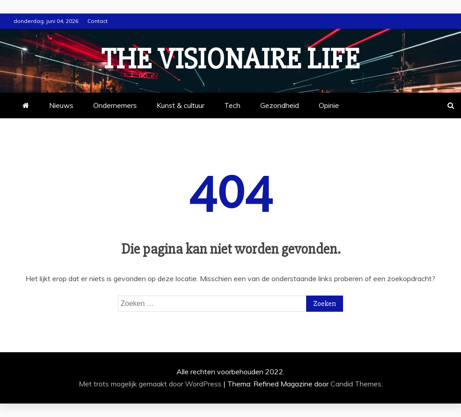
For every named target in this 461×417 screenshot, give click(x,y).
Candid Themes (355, 383)
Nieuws (61, 105)
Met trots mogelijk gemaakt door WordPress (151, 383)
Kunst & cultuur (180, 105)
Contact (97, 21)
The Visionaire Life (230, 59)
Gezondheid (279, 105)
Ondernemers (115, 105)
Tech (232, 105)
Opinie (329, 105)
